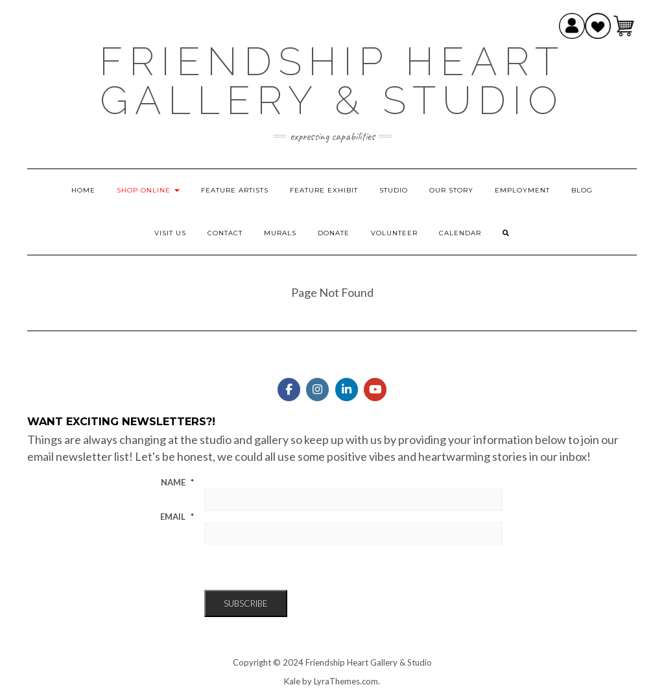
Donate (334, 233)
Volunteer (394, 233)
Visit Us (170, 233)
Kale (292, 681)
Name (177, 482)
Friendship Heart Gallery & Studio (332, 81)
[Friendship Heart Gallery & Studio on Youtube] (375, 390)
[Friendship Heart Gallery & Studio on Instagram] (317, 390)
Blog (582, 190)
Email (177, 516)
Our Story (451, 190)
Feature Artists (234, 190)
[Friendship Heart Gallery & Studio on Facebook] (289, 390)
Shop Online (148, 190)
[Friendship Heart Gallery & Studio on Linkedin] (346, 390)
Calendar (460, 233)
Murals (280, 233)
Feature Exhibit (324, 190)
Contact (225, 233)
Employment (522, 190)
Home (83, 190)
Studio (393, 190)
